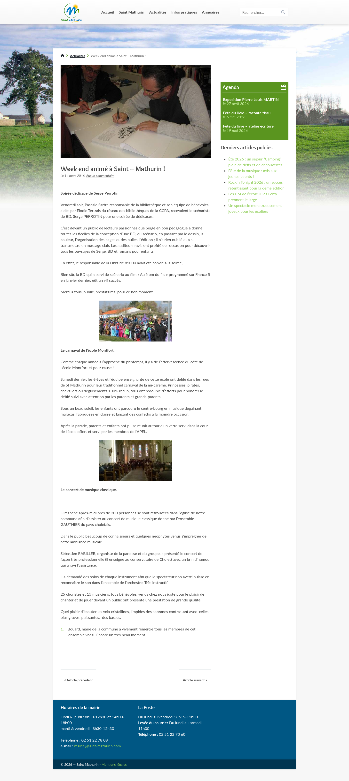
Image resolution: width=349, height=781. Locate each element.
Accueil (107, 12)
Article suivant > (195, 680)
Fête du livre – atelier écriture (248, 126)
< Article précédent (78, 680)
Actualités (158, 12)
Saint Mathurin (131, 12)
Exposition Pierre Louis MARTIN (251, 99)
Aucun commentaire (100, 176)
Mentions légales (114, 764)
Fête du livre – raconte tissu (246, 113)
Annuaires (210, 12)
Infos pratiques (184, 12)
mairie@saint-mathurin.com (97, 745)
